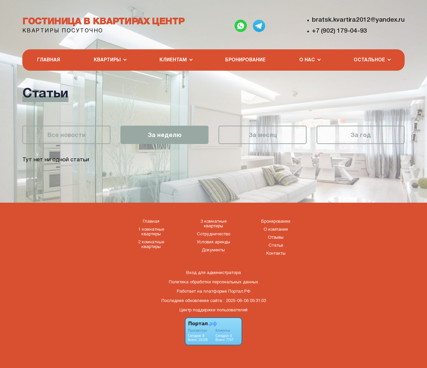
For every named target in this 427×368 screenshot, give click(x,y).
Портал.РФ (239, 292)
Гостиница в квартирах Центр (103, 22)
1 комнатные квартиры (151, 232)
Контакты (276, 254)
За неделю (164, 135)
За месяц (263, 135)
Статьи (276, 246)
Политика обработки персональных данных (213, 282)
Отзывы (276, 238)
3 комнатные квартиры (213, 224)
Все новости (66, 135)
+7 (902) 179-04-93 (339, 31)
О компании (276, 230)
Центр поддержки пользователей (213, 310)
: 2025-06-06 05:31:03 (245, 301)
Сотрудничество (213, 234)
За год (361, 135)
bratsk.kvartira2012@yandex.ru (358, 20)
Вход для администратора (213, 273)
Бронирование (245, 60)
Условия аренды (213, 242)
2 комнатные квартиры (151, 244)
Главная (48, 60)
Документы (213, 250)
